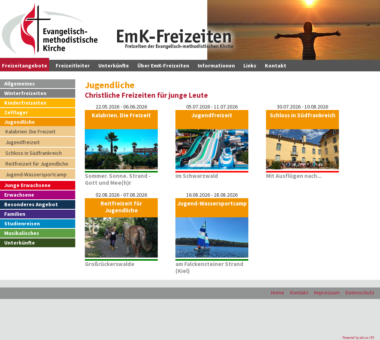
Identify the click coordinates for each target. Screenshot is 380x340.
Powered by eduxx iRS (358, 337)
